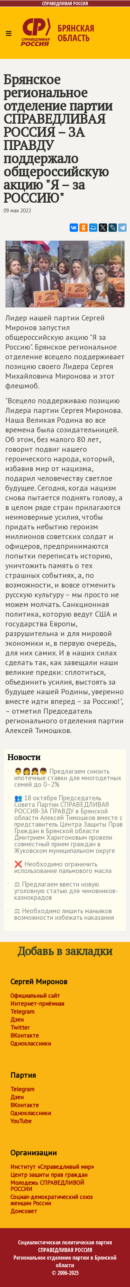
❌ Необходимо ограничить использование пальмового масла (59, 868)
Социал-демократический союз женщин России (51, 1200)
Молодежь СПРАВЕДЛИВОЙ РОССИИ (47, 1186)
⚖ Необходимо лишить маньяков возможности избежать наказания (60, 915)
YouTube (21, 1121)
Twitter (19, 1027)
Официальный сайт (35, 996)
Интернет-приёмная (37, 1003)
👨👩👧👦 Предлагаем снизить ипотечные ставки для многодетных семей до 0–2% (64, 778)
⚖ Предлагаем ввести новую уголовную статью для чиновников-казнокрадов (62, 891)
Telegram (22, 1011)
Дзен (17, 1019)
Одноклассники (30, 1043)
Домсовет (23, 1211)
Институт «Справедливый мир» (52, 1167)
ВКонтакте (24, 1035)
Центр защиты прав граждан (48, 1175)
